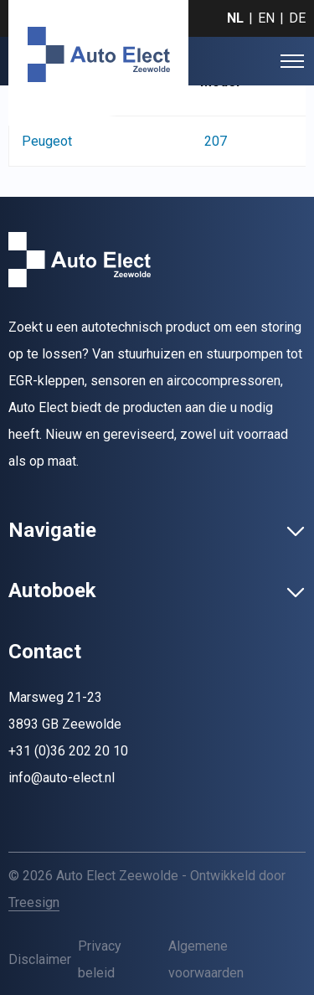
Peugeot (47, 141)
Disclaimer (39, 959)
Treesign (33, 902)
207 (215, 141)
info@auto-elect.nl (61, 778)
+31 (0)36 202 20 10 (68, 751)
